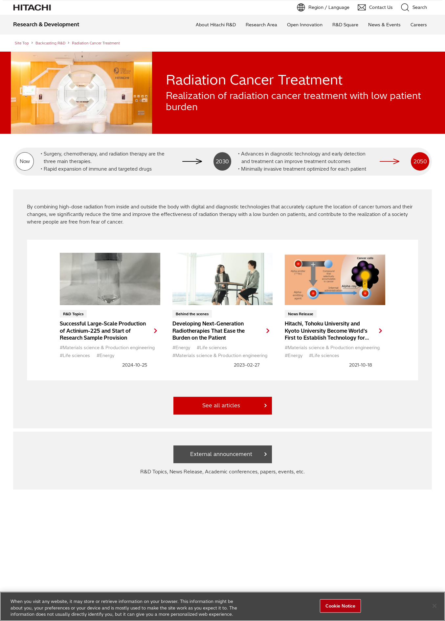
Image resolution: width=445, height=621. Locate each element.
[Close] (434, 606)
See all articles (221, 405)
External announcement (221, 454)
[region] (222, 606)
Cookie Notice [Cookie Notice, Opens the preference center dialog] (340, 605)
